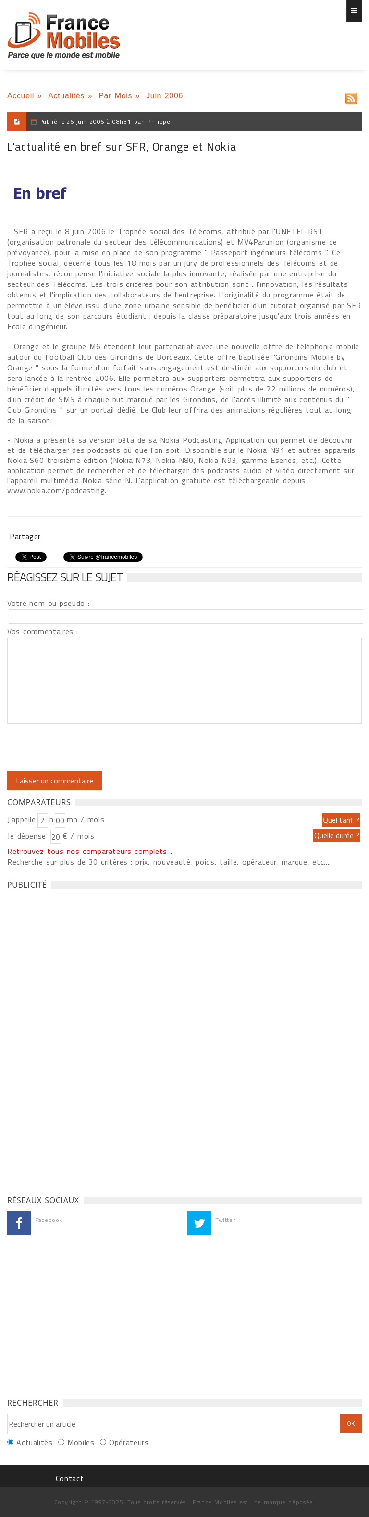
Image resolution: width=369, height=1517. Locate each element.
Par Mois (115, 96)
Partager (25, 536)
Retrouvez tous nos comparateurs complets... (89, 851)
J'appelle (21, 819)
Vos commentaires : (42, 631)
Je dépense (28, 835)
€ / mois (78, 835)
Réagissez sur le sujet (65, 576)
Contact (70, 1478)
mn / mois (85, 819)
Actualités (66, 96)
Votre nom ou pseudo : (48, 603)
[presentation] (87, 747)
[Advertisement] (79, 1040)
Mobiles (80, 1442)
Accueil (20, 96)
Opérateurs (128, 1442)
